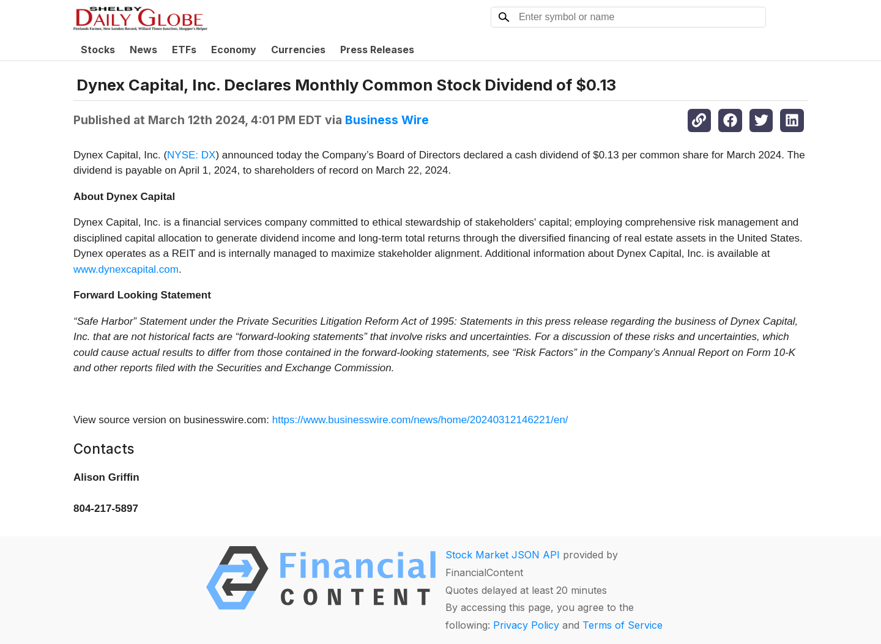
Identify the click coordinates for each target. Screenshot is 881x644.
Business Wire (387, 120)
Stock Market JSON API (502, 555)
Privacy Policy (526, 625)
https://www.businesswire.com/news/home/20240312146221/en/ (420, 420)
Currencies (298, 49)
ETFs (184, 49)
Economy (233, 49)
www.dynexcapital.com (126, 269)
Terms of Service (622, 625)
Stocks (98, 49)
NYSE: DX (191, 155)
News (143, 49)
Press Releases (377, 49)
